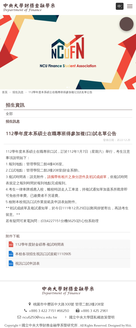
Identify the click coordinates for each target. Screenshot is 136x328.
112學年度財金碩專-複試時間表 (39, 244)
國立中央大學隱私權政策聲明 (92, 317)
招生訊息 (17, 92)
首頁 (4, 92)
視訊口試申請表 (27, 263)
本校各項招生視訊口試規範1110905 (43, 253)
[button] (130, 6)
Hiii (128, 325)
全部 (9, 113)
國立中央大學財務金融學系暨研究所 (50, 325)
